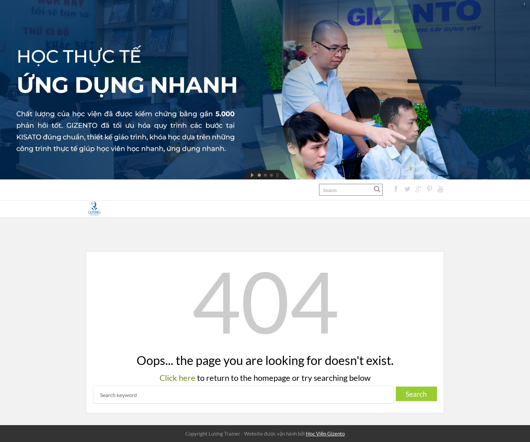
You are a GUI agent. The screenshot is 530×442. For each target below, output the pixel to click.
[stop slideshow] (283, 174)
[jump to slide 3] (271, 174)
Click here (177, 378)
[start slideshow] (247, 174)
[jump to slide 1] (259, 174)
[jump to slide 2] (265, 174)
